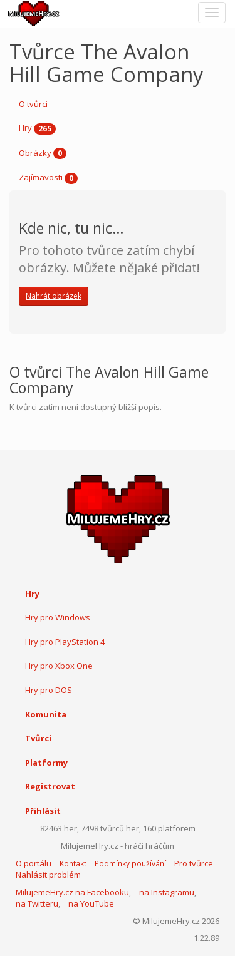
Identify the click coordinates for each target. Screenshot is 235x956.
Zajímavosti (48, 178)
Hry (37, 128)
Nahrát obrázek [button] (53, 295)
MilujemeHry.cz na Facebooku (72, 892)
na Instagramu (166, 892)
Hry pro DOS (48, 690)
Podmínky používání (130, 863)
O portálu (33, 863)
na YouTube (91, 903)
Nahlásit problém (48, 874)
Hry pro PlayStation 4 (65, 641)
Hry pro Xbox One (59, 665)
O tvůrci (33, 104)
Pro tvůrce (193, 863)
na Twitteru (37, 903)
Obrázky (42, 153)
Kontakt (73, 863)
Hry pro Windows (57, 617)
